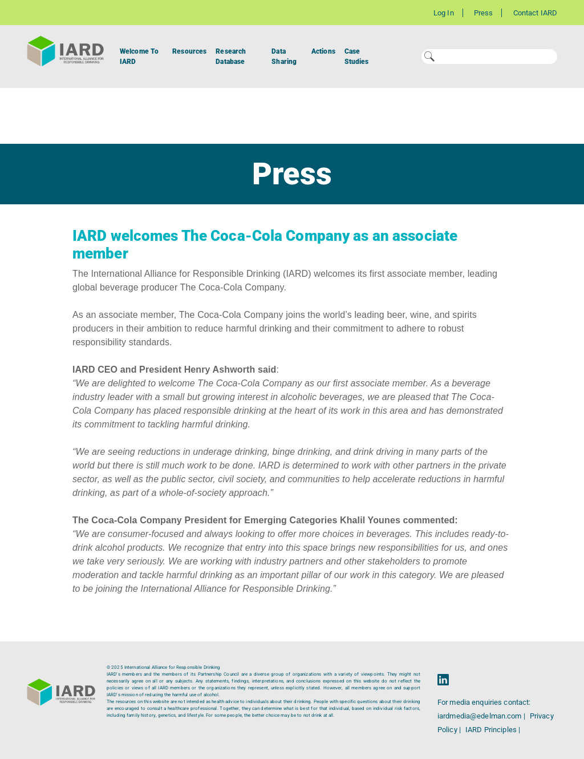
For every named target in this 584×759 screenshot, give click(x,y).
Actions (323, 51)
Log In (443, 13)
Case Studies (356, 56)
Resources (189, 51)
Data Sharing (284, 56)
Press (483, 13)
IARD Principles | (492, 729)
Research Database (231, 56)
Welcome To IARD (139, 56)
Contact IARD (535, 13)
